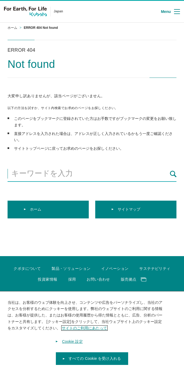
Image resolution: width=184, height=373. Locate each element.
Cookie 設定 (72, 342)
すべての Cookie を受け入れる (95, 359)
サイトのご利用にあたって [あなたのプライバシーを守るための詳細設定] (84, 328)
